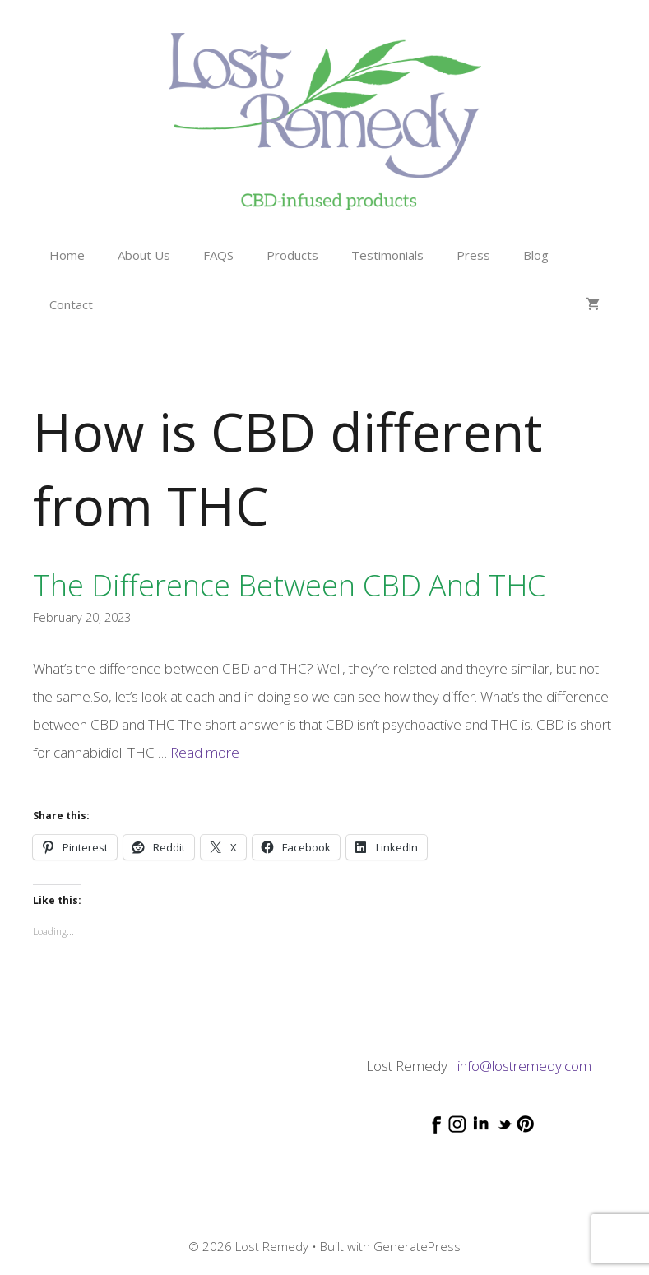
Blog (536, 255)
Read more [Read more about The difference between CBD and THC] (204, 752)
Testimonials (387, 255)
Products (292, 255)
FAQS (218, 255)
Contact (71, 304)
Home (67, 255)
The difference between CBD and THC (289, 585)
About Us (144, 255)
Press (473, 255)
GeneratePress (417, 1246)
